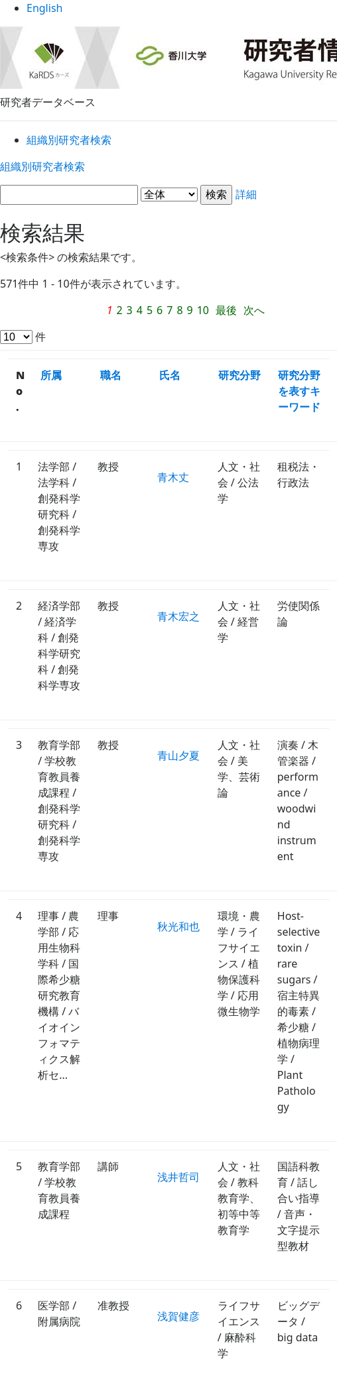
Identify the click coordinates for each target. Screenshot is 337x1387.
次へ (225, 311)
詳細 (168, 197)
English (169, 13)
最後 (196, 311)
